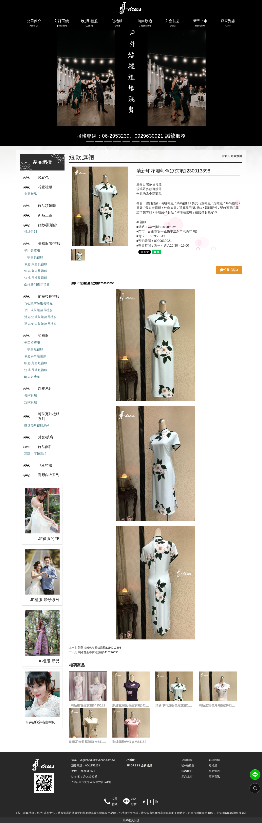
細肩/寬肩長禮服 (35, 271)
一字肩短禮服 (33, 349)
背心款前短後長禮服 (38, 303)
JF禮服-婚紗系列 (45, 600)
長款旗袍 (30, 395)
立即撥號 (115, 801)
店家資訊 (228, 23)
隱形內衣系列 (48, 475)
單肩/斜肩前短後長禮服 (40, 324)
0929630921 (149, 136)
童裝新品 (30, 194)
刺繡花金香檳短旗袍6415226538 (98, 652)
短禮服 (117, 23)
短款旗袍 (30, 402)
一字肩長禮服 (33, 257)
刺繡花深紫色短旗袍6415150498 (135, 705)
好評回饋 (62, 23)
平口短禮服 (32, 342)
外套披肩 (172, 23)
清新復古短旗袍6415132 (88, 705)
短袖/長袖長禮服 (35, 277)
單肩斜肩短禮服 (35, 356)
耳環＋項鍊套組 (35, 453)
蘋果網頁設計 (131, 820)
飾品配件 (45, 447)
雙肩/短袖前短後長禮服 (40, 317)
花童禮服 (45, 187)
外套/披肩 (45, 437)
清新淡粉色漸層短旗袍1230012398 (99, 647)
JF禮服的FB (49, 538)
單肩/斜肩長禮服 (35, 264)
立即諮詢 (229, 270)
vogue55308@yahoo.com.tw (97, 759)
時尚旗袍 (145, 23)
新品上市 (200, 23)
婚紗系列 (30, 231)
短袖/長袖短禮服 (35, 370)
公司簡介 (34, 23)
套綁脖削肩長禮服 (36, 284)
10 (172, 141)
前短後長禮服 (48, 296)
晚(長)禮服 (89, 23)
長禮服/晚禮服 (49, 243)
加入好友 (134, 801)
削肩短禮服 (32, 377)
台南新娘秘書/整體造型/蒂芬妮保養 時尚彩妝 (42, 722)
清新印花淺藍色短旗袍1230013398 (92, 283)
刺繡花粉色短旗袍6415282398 (133, 741)
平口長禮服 (32, 250)
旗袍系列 (45, 388)
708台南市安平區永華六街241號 (91, 782)
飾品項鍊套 (47, 206)
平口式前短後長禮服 (38, 310)
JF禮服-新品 (49, 661)
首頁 (225, 156)
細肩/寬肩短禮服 (35, 363)
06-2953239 (92, 765)
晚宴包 (43, 178)
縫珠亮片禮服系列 (48, 416)
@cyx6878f (90, 776)
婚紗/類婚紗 (47, 225)
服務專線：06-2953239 (102, 136)
